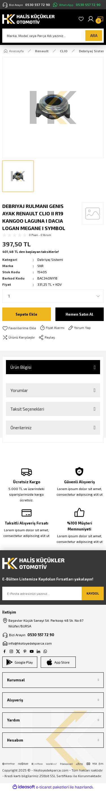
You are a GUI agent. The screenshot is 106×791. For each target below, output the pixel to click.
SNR (40, 266)
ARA (94, 35)
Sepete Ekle (26, 314)
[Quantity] (53, 296)
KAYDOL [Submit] (92, 593)
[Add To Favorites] (19, 328)
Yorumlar (19, 390)
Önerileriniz (21, 427)
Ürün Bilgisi (20, 367)
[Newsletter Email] (53, 593)
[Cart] (100, 19)
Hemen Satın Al (79, 314)
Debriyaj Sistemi (50, 259)
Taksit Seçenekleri (27, 408)
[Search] (53, 36)
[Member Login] (90, 19)
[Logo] (28, 18)
